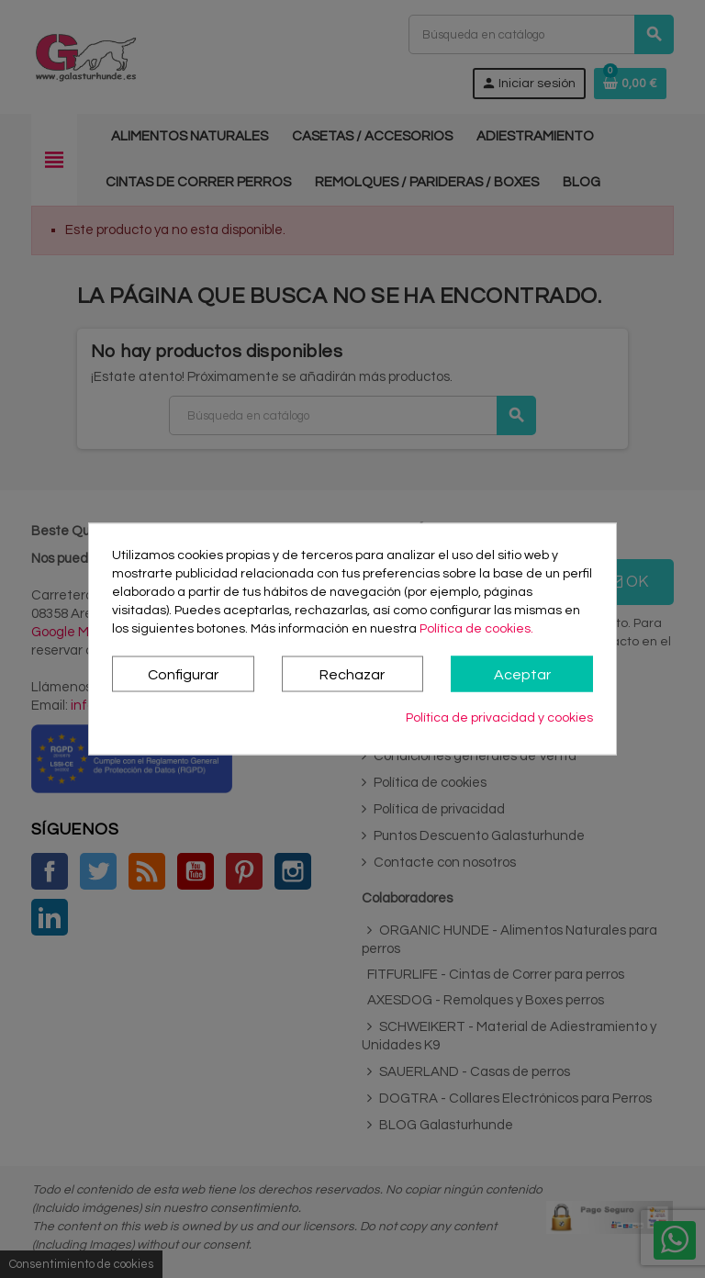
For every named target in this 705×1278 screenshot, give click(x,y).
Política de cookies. (476, 628)
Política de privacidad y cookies (499, 718)
